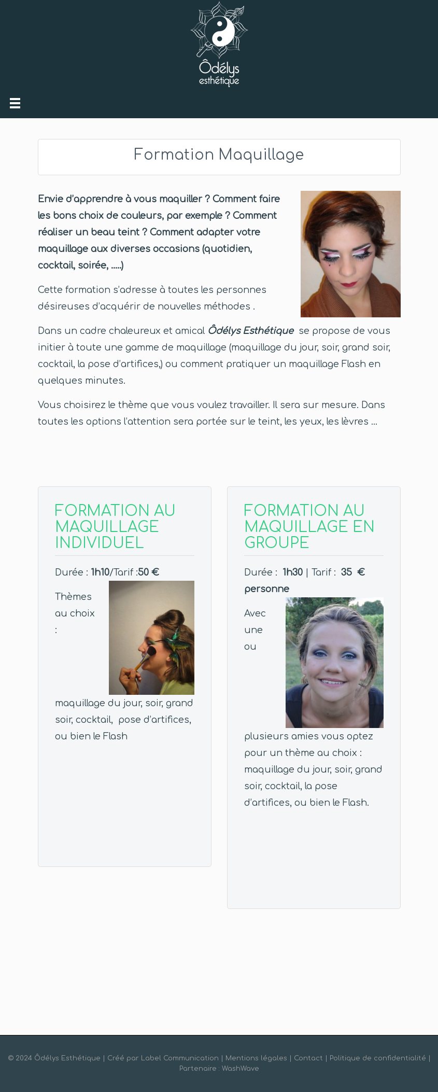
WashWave (240, 1068)
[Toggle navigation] (15, 103)
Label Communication (180, 1058)
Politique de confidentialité (378, 1058)
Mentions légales (256, 1058)
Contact (308, 1058)
